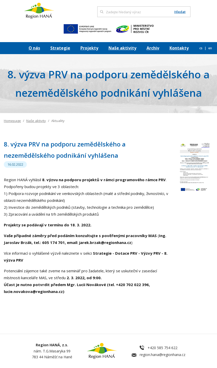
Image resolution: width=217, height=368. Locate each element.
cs (201, 48)
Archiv (153, 48)
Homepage (12, 120)
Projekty (89, 48)
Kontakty (179, 48)
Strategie (60, 48)
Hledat (180, 12)
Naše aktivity (122, 48)
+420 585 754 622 (162, 347)
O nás (34, 48)
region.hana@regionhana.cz (162, 354)
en (210, 48)
